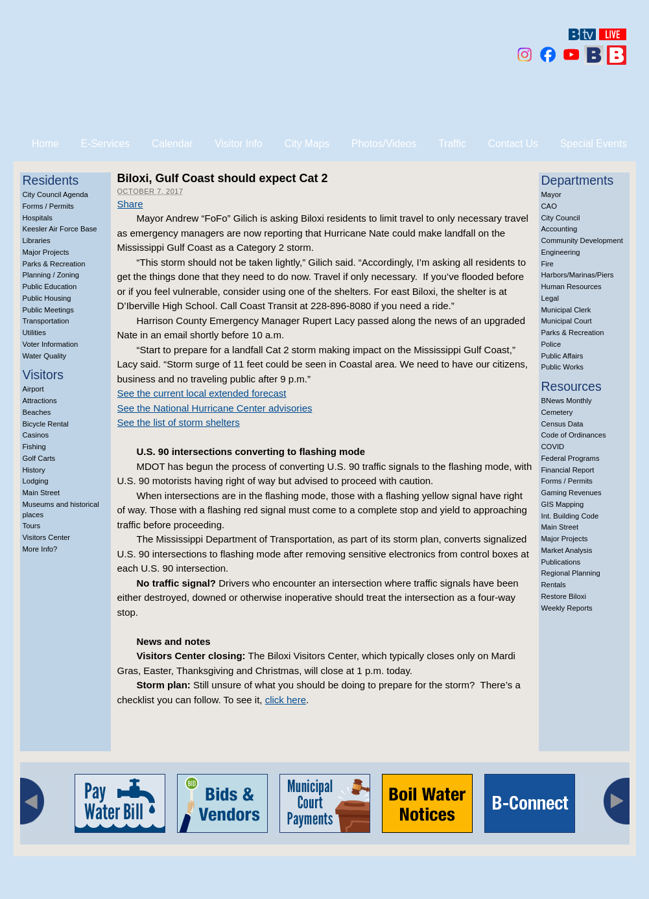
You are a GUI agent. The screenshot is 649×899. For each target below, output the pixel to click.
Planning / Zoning (51, 275)
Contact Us (513, 143)
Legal (550, 298)
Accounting (559, 229)
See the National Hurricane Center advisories (215, 408)
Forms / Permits (48, 206)
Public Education (50, 286)
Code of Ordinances (573, 435)
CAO (549, 206)
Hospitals (38, 218)
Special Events (593, 143)
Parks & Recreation (54, 264)
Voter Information (50, 344)
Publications (561, 562)
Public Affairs (562, 356)
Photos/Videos (383, 143)
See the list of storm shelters (178, 422)
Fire (547, 264)
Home (45, 143)
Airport (33, 389)
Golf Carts (39, 458)
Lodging (36, 481)
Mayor (551, 194)
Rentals (553, 585)
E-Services (105, 143)
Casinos (36, 435)
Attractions (40, 400)
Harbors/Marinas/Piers (577, 275)
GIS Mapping (562, 504)
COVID (553, 446)
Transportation (46, 321)
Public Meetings (48, 310)
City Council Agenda (55, 194)
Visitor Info (238, 143)
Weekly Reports (567, 608)
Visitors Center (47, 537)
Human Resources (571, 286)
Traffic (452, 143)
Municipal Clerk (566, 310)
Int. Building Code (570, 516)
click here (285, 699)
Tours (32, 526)
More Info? (40, 549)
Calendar (172, 143)
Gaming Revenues (571, 492)
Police (551, 344)
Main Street (41, 492)
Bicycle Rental (46, 424)
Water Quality (45, 356)
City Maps (307, 143)
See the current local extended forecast (202, 393)
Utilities (34, 332)
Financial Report (568, 470)
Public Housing (47, 298)
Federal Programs (570, 458)
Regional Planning (570, 573)
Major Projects (46, 252)
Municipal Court (566, 321)
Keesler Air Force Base (60, 229)
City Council (560, 218)
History (34, 470)
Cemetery (557, 412)
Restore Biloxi (563, 596)
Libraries (37, 240)
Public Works (562, 367)
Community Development (582, 240)
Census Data (562, 424)
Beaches (37, 412)
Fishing (34, 446)
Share (130, 203)
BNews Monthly (566, 400)
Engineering (560, 252)
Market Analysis (567, 550)
